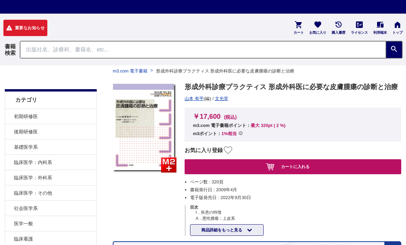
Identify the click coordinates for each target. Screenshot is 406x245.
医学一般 (23, 206)
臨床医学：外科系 (33, 160)
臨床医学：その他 (33, 176)
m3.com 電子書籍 (130, 71)
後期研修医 (26, 114)
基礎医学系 (26, 130)
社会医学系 (26, 191)
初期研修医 (26, 99)
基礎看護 (23, 237)
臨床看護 (23, 222)
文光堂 (194, 98)
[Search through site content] (203, 49)
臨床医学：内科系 (33, 145)
